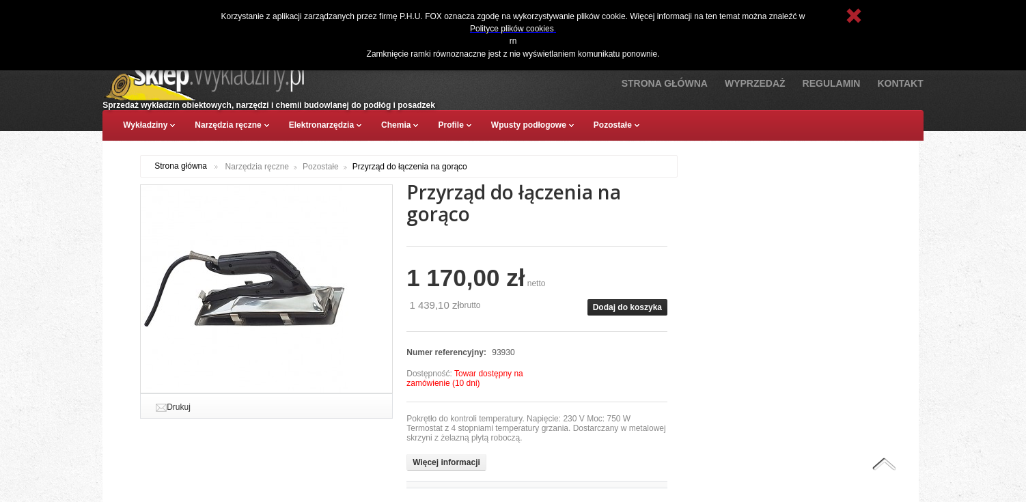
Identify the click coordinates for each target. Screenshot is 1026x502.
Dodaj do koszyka (627, 307)
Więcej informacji (446, 462)
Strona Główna (665, 83)
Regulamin (832, 83)
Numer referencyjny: (447, 352)
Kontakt (900, 83)
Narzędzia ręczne (257, 166)
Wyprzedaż (755, 83)
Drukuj (179, 407)
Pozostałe (321, 166)
